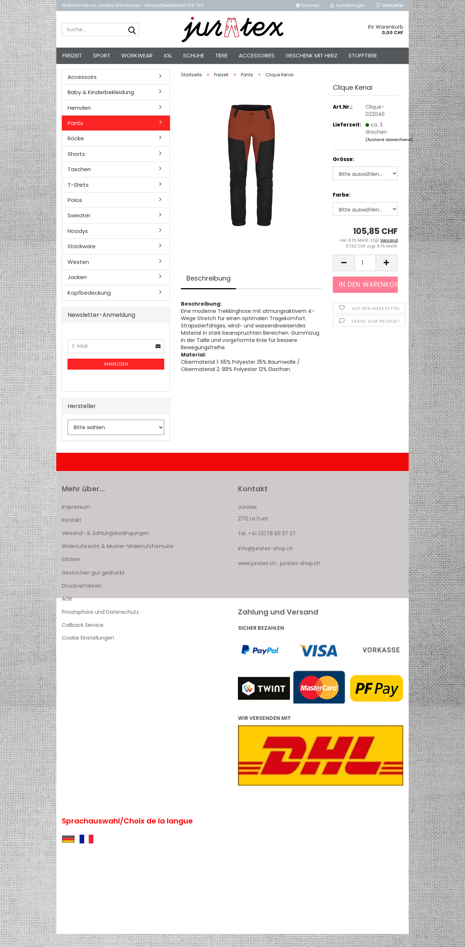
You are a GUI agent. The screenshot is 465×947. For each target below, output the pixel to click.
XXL (167, 55)
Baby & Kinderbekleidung (101, 105)
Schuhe (193, 55)
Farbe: (342, 207)
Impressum (76, 519)
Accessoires (257, 55)
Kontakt (71, 532)
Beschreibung (208, 290)
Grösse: (343, 172)
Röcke (76, 151)
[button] (307, 5)
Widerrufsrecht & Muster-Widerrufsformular (118, 559)
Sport (101, 55)
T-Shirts (78, 197)
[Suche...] (132, 29)
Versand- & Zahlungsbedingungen (105, 545)
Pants (75, 136)
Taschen (79, 182)
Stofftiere (362, 55)
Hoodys (78, 243)
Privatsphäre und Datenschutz (100, 625)
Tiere (221, 55)
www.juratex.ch (257, 576)
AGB (67, 611)
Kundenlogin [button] (347, 5)
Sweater (79, 228)
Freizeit (72, 55)
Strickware (82, 259)
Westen (78, 274)
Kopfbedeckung (89, 305)
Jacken (77, 290)
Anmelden (116, 377)
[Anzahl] (365, 275)
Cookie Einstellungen (88, 650)
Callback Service (83, 638)
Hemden (79, 120)
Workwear (137, 55)
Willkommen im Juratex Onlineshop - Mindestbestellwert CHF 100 (132, 5)
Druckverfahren (81, 598)
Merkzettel (389, 5)
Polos (75, 213)
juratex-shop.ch (300, 576)
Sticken (71, 572)
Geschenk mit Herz (311, 55)
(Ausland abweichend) (389, 152)
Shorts (76, 166)
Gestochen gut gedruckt (93, 585)
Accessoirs (82, 89)
